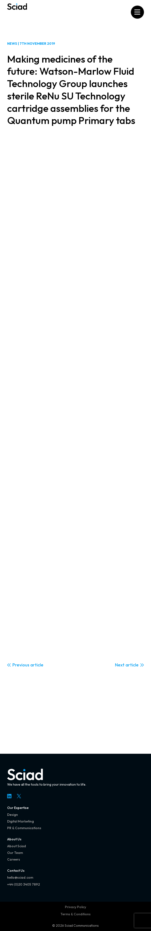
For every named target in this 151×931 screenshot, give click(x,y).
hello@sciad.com (20, 877)
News (12, 43)
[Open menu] (137, 12)
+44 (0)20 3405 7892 (23, 884)
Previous (20, 665)
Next (120, 665)
